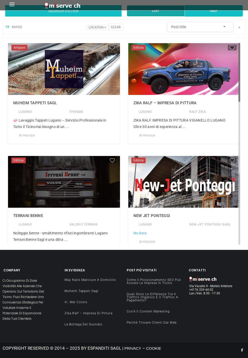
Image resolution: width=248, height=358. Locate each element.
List (155, 11)
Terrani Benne (28, 215)
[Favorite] (112, 47)
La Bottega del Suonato (83, 324)
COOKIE (153, 348)
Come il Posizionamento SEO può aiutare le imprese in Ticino (154, 281)
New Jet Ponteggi (151, 215)
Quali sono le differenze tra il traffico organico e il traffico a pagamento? (152, 297)
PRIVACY (132, 348)
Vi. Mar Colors (76, 302)
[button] (25, 5)
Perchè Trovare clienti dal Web (152, 322)
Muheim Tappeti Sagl (35, 103)
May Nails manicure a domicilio (90, 279)
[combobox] (200, 26)
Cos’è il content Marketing (148, 311)
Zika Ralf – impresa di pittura (165, 103)
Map (213, 11)
